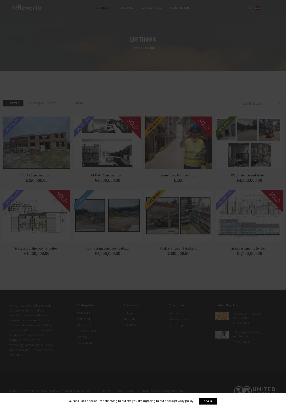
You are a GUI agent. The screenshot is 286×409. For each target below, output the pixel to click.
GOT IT (208, 401)
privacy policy (183, 401)
